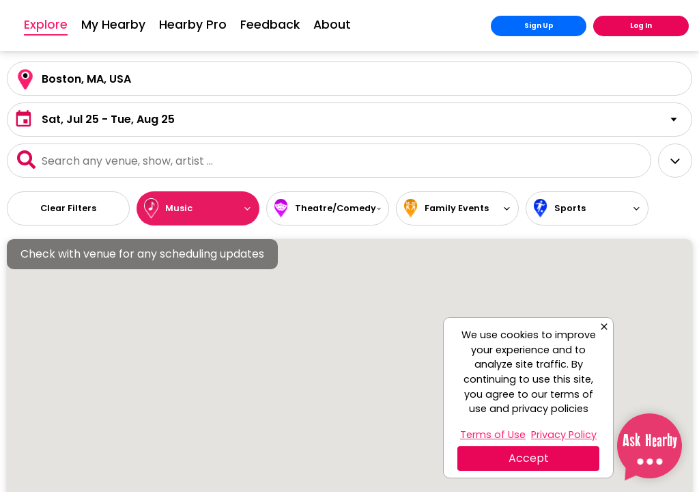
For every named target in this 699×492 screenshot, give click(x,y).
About (414, 24)
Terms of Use (493, 434)
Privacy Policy (564, 434)
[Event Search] (329, 161)
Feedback (352, 24)
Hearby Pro (275, 24)
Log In (641, 25)
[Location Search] (349, 79)
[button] (349, 119)
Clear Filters (68, 208)
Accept (529, 458)
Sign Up (539, 25)
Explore (128, 25)
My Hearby (196, 24)
